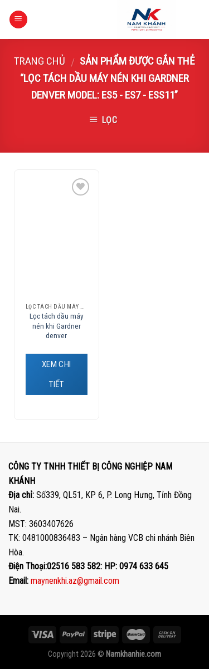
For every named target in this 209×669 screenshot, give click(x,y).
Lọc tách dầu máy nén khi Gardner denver (57, 325)
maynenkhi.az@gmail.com (75, 580)
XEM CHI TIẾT (56, 374)
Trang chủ (39, 61)
